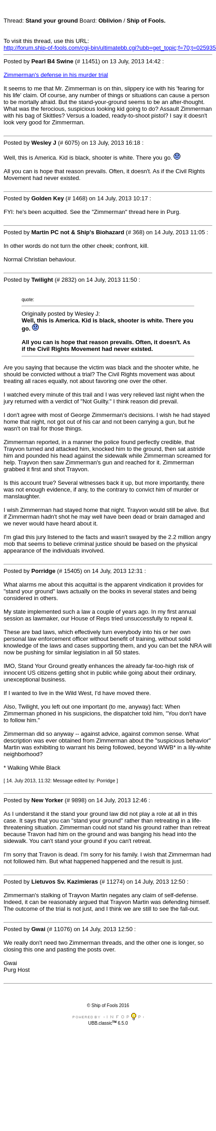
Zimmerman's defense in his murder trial (56, 74)
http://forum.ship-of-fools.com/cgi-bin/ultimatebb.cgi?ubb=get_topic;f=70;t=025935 (110, 47)
